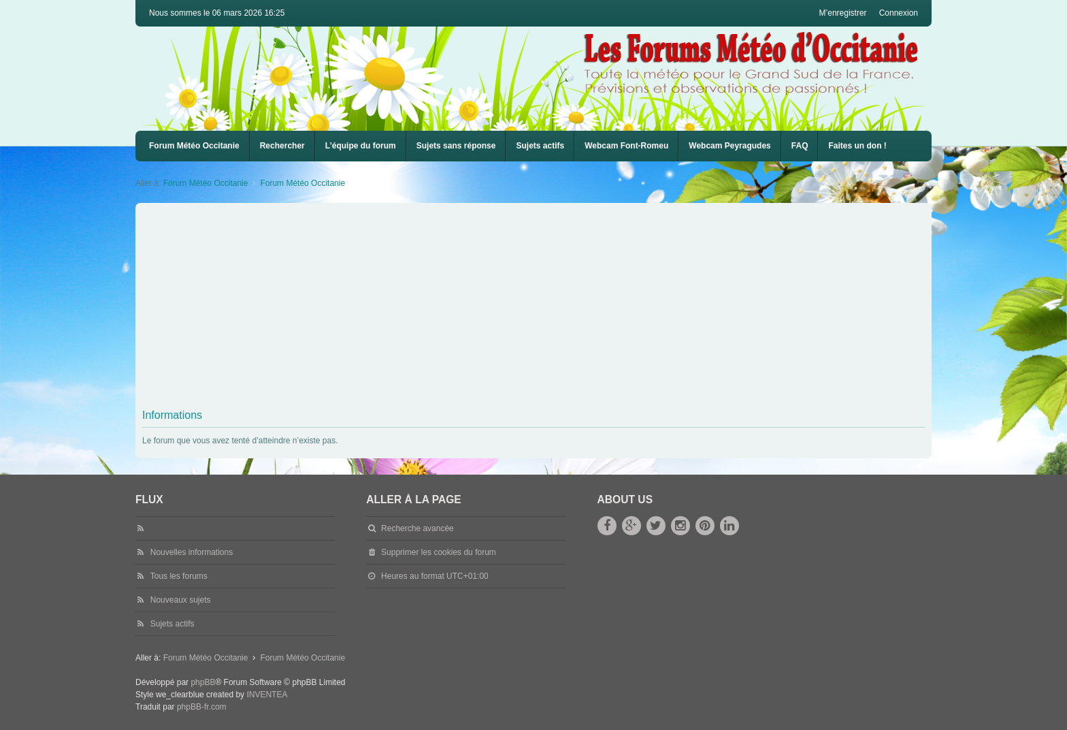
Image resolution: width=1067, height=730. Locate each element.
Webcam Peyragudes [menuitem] (730, 145)
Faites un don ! (857, 145)
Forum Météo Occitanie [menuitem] (194, 145)
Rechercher (282, 145)
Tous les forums (179, 576)
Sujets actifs (540, 145)
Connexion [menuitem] (898, 13)
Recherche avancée (417, 528)
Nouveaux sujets (180, 600)
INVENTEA (266, 694)
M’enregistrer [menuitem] (843, 13)
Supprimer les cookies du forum (438, 552)
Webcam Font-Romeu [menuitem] (626, 145)
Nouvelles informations (191, 552)
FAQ (799, 145)
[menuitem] (626, 146)
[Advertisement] (550, 308)
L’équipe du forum (360, 145)
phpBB (203, 682)
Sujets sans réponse (456, 145)
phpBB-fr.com (202, 707)
